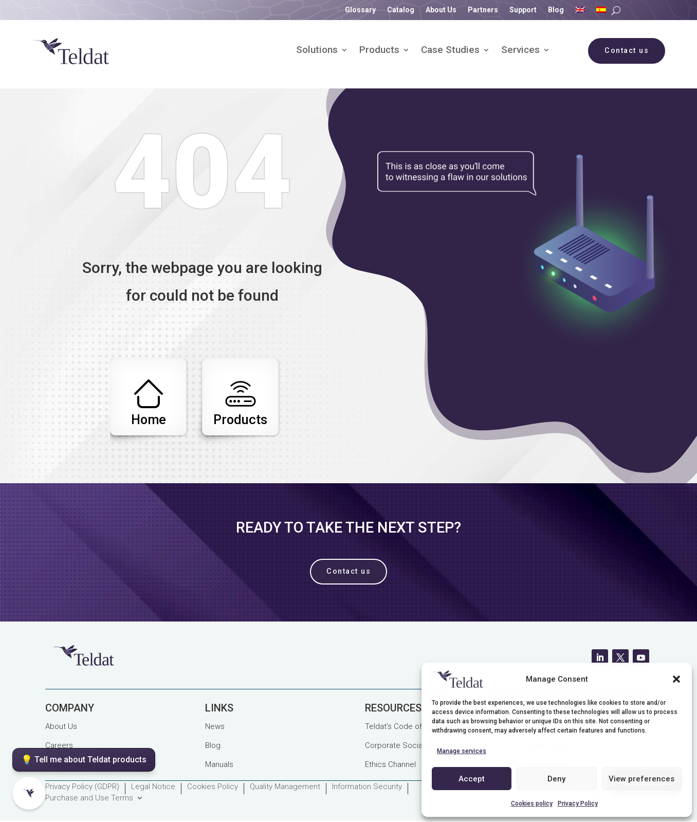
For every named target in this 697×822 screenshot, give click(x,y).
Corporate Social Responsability (420, 745)
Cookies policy (532, 803)
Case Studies (450, 51)
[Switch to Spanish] (601, 11)
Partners (483, 10)
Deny (556, 778)
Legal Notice (153, 787)
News (215, 726)
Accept (471, 778)
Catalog (400, 10)
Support (523, 10)
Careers (59, 745)
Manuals (219, 764)
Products (379, 51)
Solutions (317, 51)
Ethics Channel (390, 764)
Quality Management (285, 787)
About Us (441, 10)
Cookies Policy (212, 787)
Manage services (461, 751)
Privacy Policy (578, 803)
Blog (556, 10)
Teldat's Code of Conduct (409, 726)
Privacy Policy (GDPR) (82, 787)
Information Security (367, 787)
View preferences (641, 778)
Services (520, 51)
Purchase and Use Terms (89, 798)
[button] (676, 679)
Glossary (360, 10)
